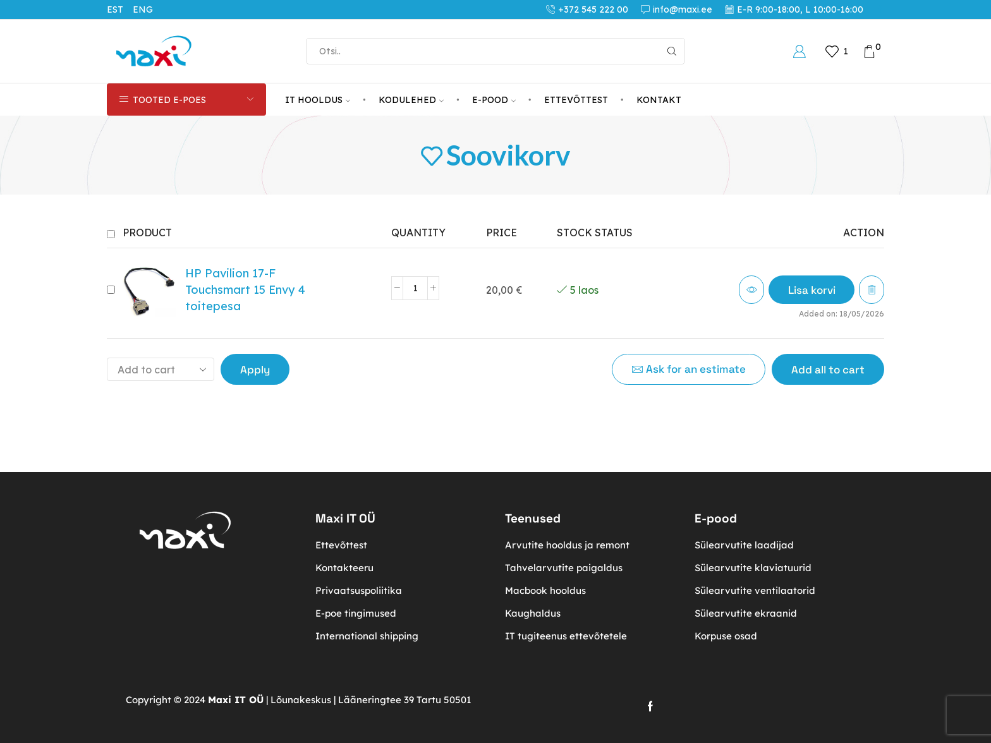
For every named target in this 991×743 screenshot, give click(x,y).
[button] (811, 289)
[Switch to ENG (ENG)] (147, 9)
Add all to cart (828, 370)
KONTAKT (658, 100)
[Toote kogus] (415, 288)
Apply (255, 370)
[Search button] (671, 51)
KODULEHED (411, 100)
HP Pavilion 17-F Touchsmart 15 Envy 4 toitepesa (245, 289)
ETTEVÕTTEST (576, 100)
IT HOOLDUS (317, 100)
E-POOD (494, 100)
